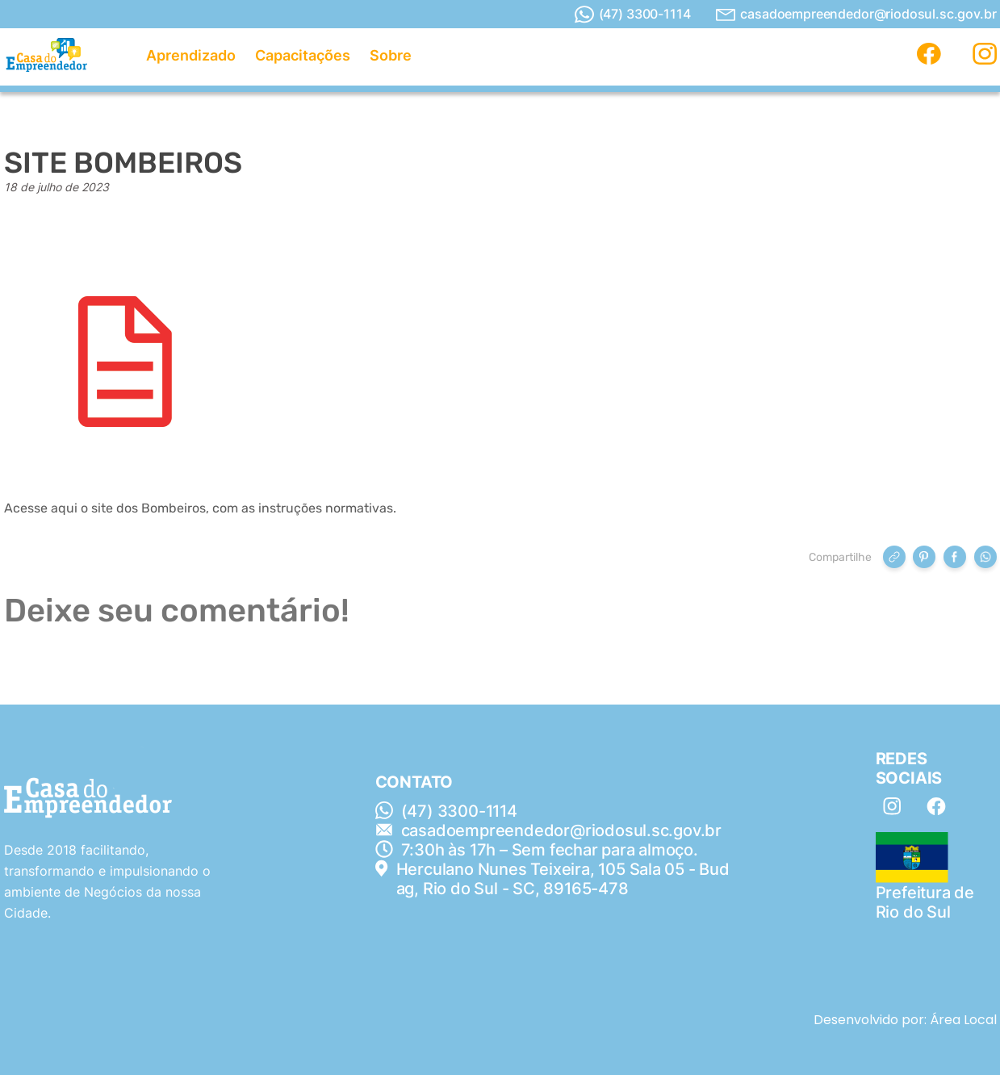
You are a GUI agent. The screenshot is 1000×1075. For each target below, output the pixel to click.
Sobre (391, 55)
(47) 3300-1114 (633, 14)
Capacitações (302, 55)
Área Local (963, 1019)
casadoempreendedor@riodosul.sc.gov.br (856, 14)
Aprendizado (191, 55)
